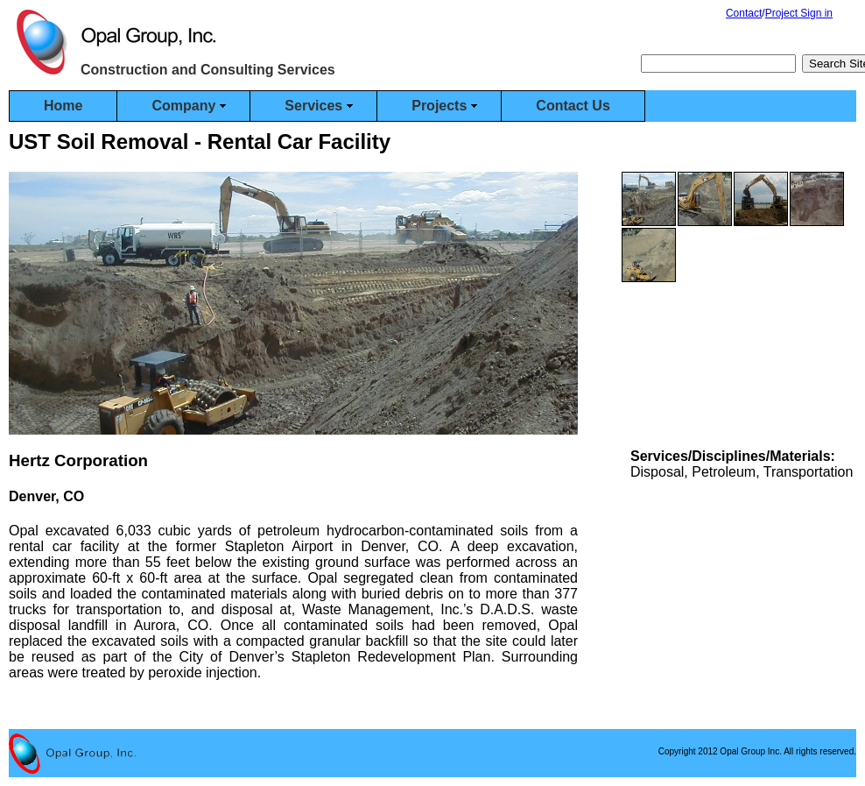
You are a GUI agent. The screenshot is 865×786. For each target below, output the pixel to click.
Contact (744, 13)
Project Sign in (799, 13)
